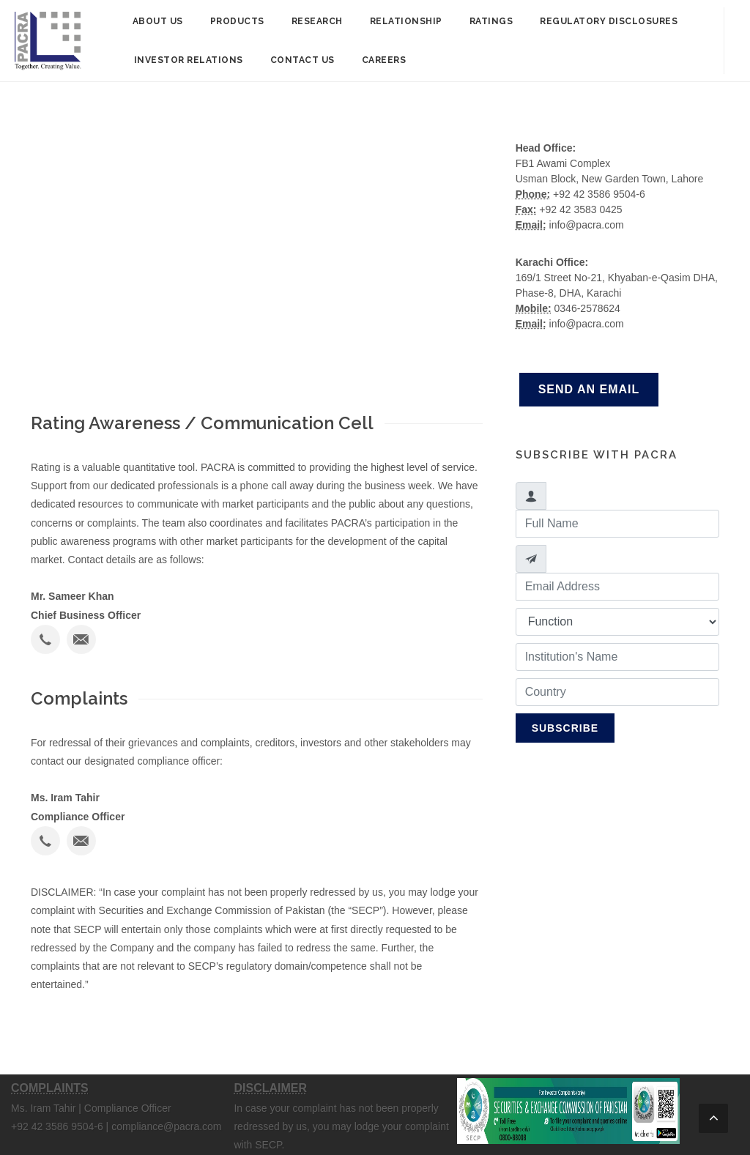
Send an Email (589, 389)
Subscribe (565, 728)
